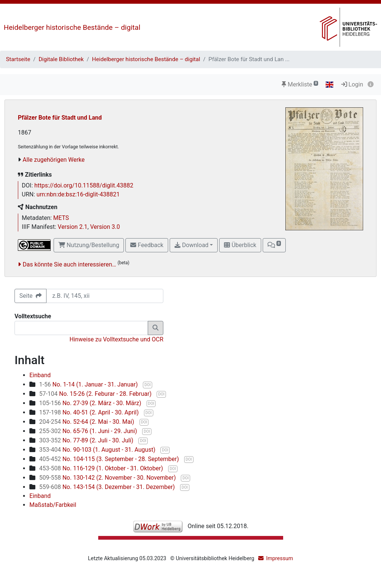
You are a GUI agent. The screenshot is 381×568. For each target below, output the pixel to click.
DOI (147, 384)
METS (61, 217)
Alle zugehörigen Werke (54, 159)
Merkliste (300, 84)
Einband (40, 375)
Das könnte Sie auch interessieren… (69, 264)
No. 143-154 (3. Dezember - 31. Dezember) (107, 486)
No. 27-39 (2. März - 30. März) (91, 403)
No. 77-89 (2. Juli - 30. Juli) (87, 440)
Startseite (18, 59)
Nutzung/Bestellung (88, 245)
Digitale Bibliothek (61, 59)
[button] (274, 245)
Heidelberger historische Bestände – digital (72, 27)
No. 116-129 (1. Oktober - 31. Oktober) (101, 468)
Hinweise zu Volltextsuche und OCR (116, 339)
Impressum (279, 558)
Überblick (240, 245)
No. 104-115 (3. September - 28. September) (109, 459)
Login (352, 84)
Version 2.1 (72, 226)
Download (191, 245)
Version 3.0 (105, 226)
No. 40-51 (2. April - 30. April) (89, 412)
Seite (30, 295)
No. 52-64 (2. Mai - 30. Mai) (87, 421)
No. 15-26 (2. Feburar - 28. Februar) (96, 393)
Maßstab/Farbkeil (52, 504)
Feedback (146, 245)
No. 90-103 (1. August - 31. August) (98, 449)
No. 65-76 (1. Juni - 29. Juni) (88, 431)
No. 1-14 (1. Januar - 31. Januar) (89, 384)
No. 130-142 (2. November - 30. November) (108, 477)
